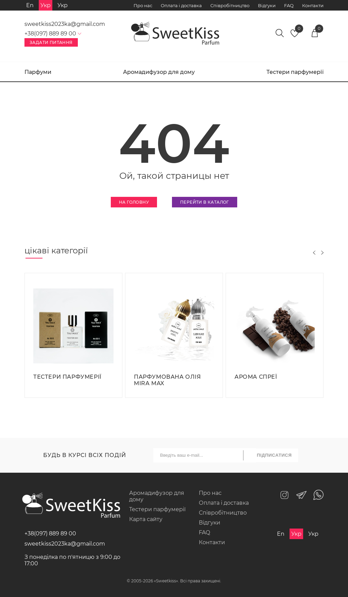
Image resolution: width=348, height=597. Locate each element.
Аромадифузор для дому (159, 72)
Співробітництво (229, 5)
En (30, 5)
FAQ (289, 5)
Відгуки (267, 5)
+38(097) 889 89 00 (50, 533)
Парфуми (37, 72)
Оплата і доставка (181, 5)
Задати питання (51, 42)
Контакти (313, 5)
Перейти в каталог (204, 202)
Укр (62, 5)
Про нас (143, 5)
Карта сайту (145, 519)
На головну (134, 202)
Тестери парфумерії (295, 72)
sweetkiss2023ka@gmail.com (64, 24)
